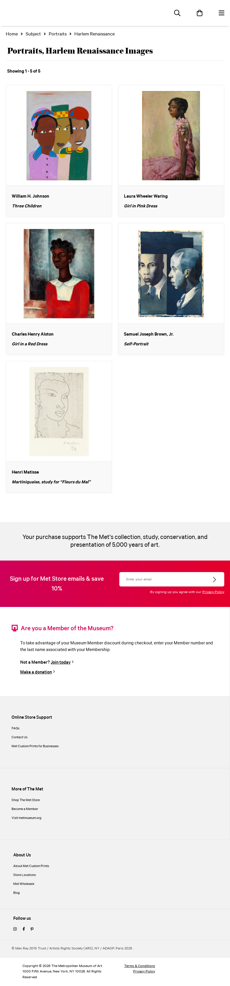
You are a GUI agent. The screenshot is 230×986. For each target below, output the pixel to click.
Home (12, 34)
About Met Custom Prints (31, 866)
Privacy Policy (213, 592)
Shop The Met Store (26, 800)
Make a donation (36, 672)
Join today (61, 662)
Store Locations (24, 875)
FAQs (15, 728)
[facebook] (23, 929)
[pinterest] (32, 929)
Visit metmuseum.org (27, 818)
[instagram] (15, 929)
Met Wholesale (23, 884)
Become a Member (25, 809)
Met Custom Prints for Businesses (35, 746)
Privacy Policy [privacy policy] (144, 971)
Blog (16, 893)
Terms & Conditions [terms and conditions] (139, 966)
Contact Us (19, 737)
